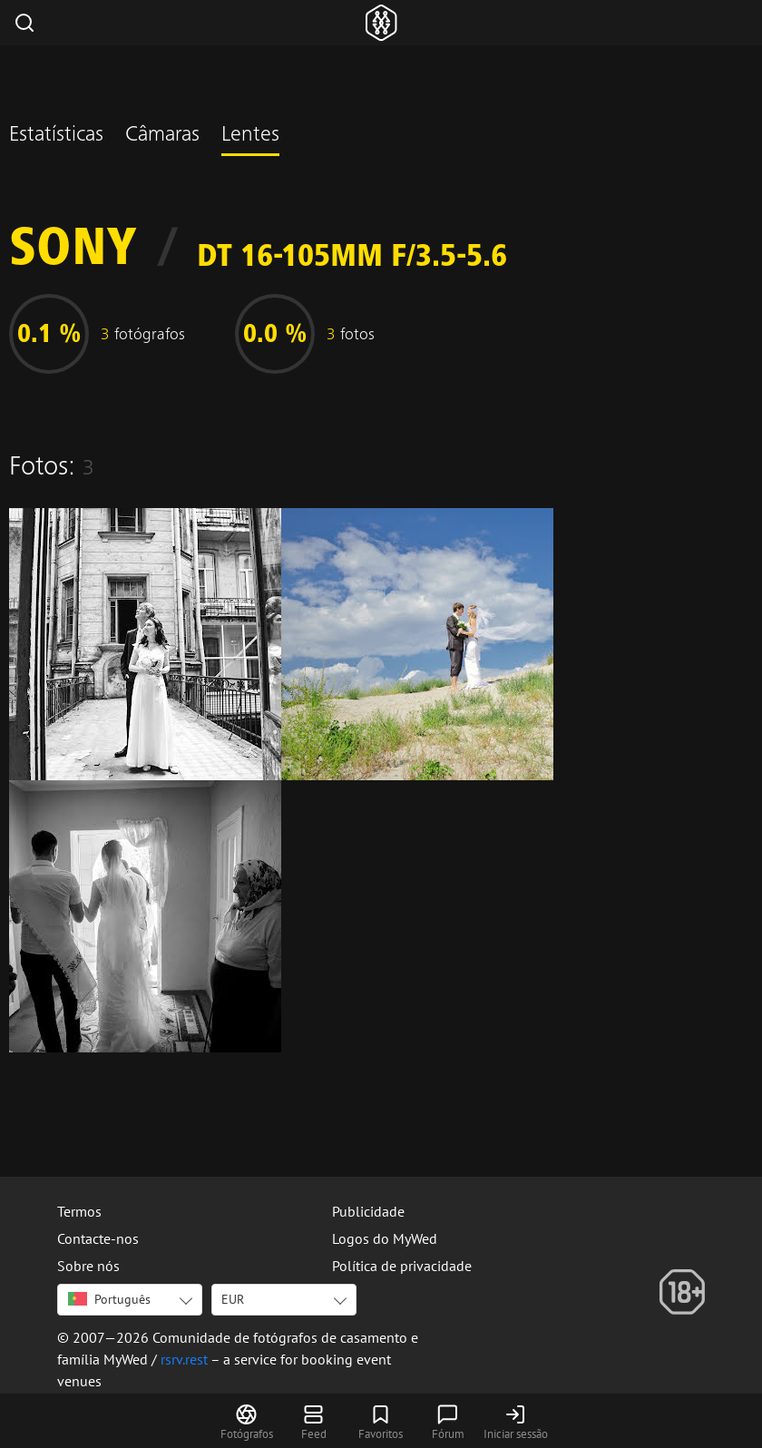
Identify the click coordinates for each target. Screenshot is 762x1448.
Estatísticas (56, 136)
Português (109, 1299)
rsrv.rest (184, 1359)
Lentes (250, 136)
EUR (232, 1299)
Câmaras (162, 136)
